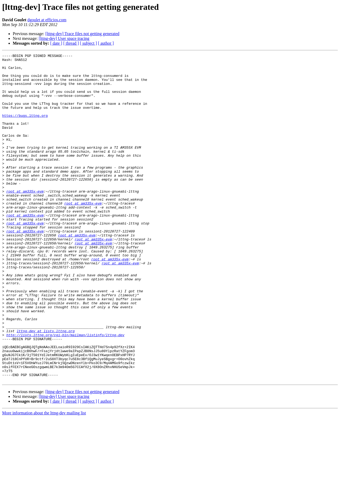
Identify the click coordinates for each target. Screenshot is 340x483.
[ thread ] (71, 43)
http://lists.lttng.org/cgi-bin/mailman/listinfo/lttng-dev (65, 391)
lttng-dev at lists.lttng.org (46, 386)
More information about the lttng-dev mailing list (44, 478)
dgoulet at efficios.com (46, 20)
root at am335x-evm (25, 219)
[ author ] (106, 43)
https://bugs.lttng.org (25, 128)
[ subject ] (88, 43)
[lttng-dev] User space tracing (64, 38)
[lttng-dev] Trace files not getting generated (82, 33)
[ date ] (56, 43)
